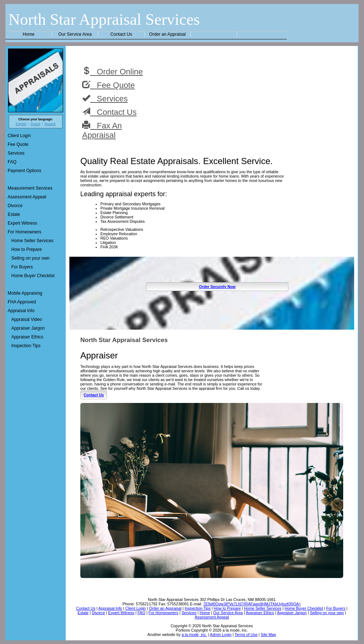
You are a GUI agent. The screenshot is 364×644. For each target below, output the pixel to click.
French (36, 124)
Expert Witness (22, 223)
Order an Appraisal (167, 34)
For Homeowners (24, 231)
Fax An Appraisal (102, 130)
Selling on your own (30, 258)
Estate (14, 214)
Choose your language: (35, 119)
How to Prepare (26, 249)
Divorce (15, 205)
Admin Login (220, 634)
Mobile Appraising (25, 293)
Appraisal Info (21, 310)
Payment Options (24, 170)
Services (16, 153)
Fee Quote (18, 144)
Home (28, 34)
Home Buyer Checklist (33, 275)
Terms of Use (246, 634)
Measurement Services (30, 188)
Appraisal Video (26, 319)
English (21, 124)
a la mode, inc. (194, 634)
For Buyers (22, 266)
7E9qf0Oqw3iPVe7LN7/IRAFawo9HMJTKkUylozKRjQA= (252, 604)
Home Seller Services (32, 240)
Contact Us (121, 34)
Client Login (19, 135)
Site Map (268, 634)
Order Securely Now (217, 286)
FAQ (12, 161)
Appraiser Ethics (27, 337)
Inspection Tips (26, 345)
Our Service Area (75, 34)
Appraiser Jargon (28, 328)
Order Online (112, 71)
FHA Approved (22, 301)
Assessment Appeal (27, 196)
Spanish (50, 124)
